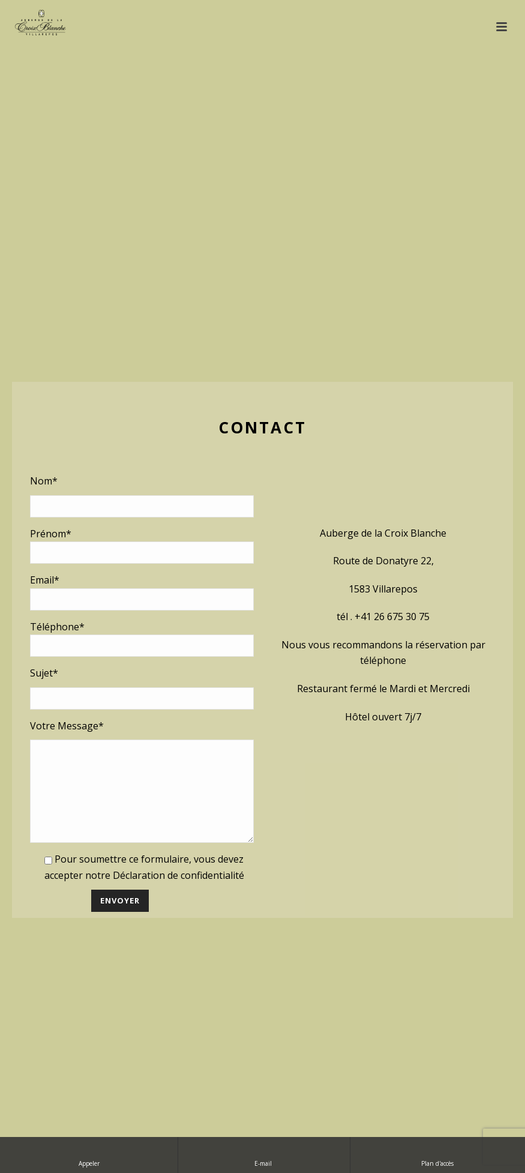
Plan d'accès (437, 1155)
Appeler (89, 1155)
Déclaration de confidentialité (178, 884)
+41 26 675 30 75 (392, 607)
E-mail (264, 1155)
